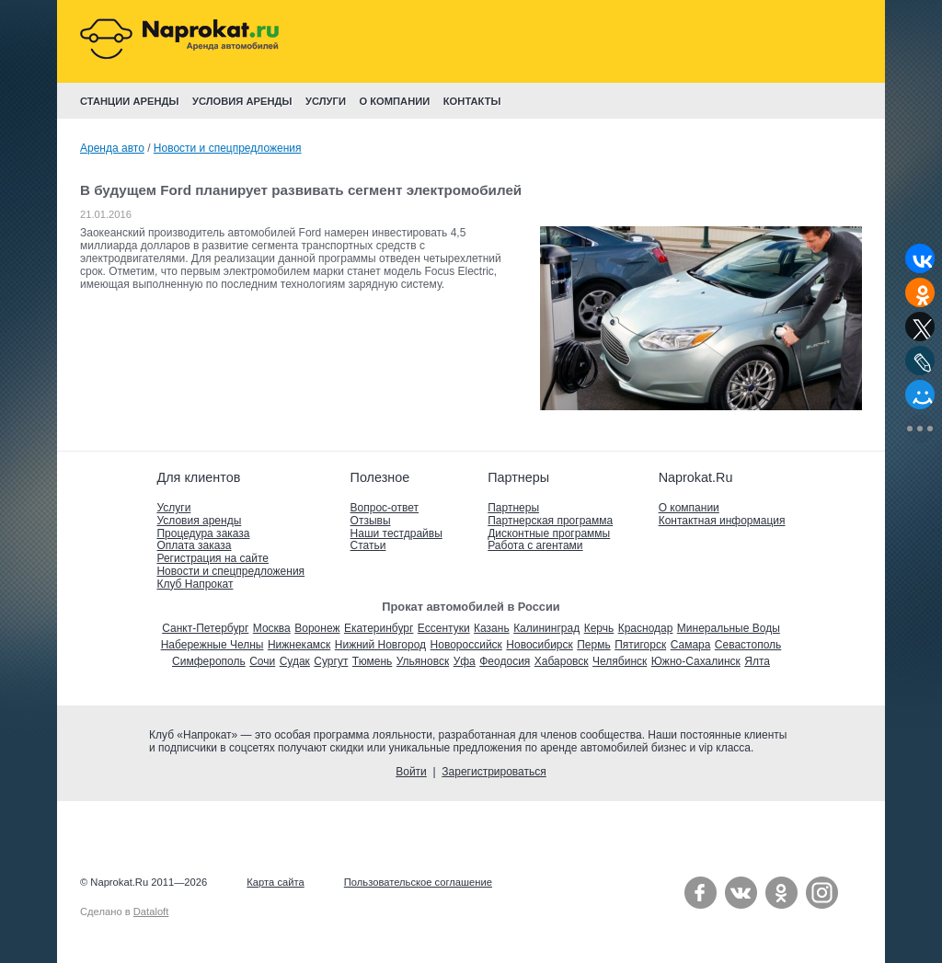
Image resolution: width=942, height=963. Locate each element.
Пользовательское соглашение (418, 882)
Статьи (368, 545)
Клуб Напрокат (194, 584)
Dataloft (151, 911)
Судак (295, 661)
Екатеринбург (379, 628)
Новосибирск (539, 644)
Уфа (465, 661)
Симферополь (209, 661)
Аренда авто (112, 148)
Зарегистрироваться (494, 771)
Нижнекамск (299, 644)
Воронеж (316, 628)
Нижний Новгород (380, 644)
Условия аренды (198, 520)
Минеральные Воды (728, 628)
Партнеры (513, 507)
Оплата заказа (193, 545)
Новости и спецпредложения (228, 148)
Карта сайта (275, 882)
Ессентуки (444, 628)
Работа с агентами (535, 545)
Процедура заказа (202, 533)
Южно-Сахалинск (696, 661)
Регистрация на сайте (212, 558)
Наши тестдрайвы (396, 533)
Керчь (599, 628)
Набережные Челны (212, 644)
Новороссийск (466, 644)
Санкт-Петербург (205, 628)
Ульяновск (422, 661)
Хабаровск (561, 661)
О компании (689, 507)
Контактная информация (722, 520)
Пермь (593, 644)
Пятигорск (640, 644)
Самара (691, 644)
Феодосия (504, 661)
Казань (492, 628)
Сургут (331, 661)
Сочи (262, 661)
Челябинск (619, 661)
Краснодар (645, 628)
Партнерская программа (550, 520)
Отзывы (370, 520)
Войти (411, 771)
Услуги (173, 507)
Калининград (546, 628)
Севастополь (748, 644)
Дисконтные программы (549, 533)
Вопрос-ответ (384, 507)
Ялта (757, 661)
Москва (272, 628)
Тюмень (372, 661)
